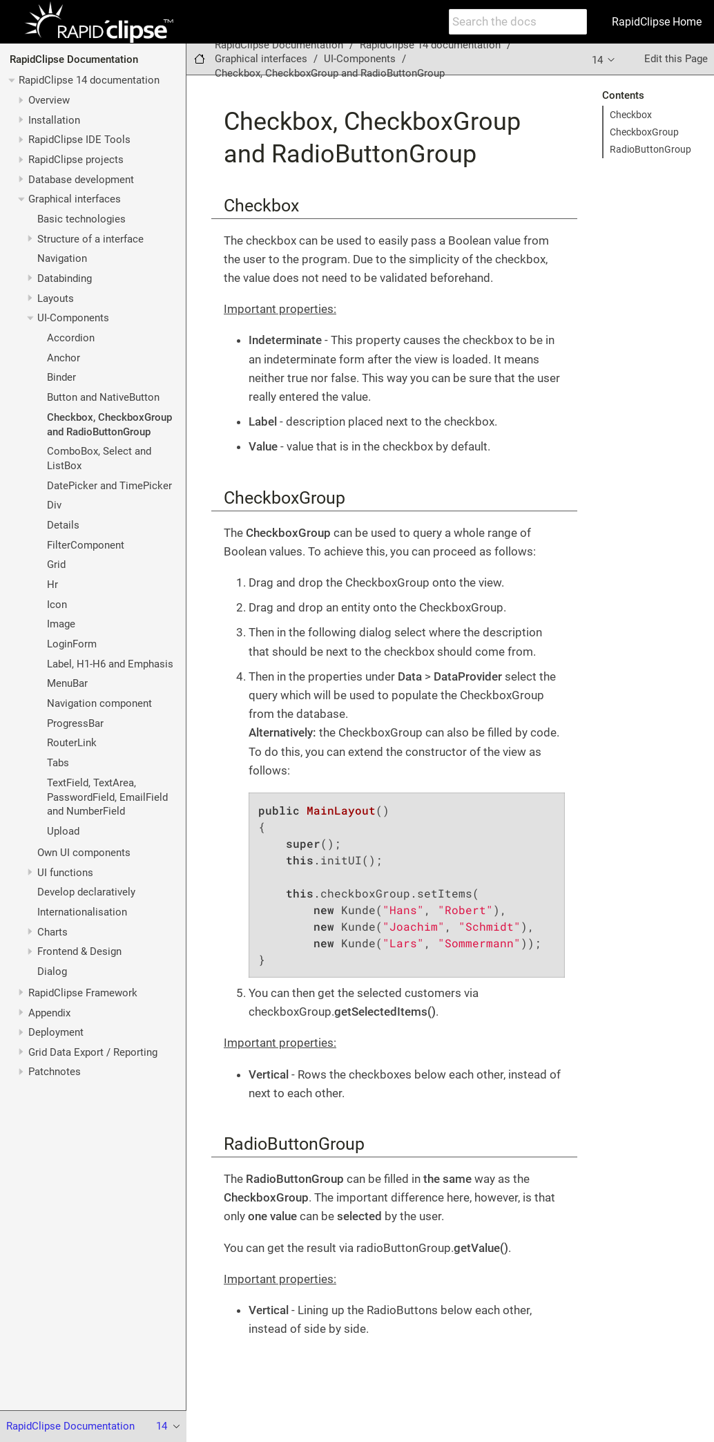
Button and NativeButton (103, 397)
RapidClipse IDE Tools (79, 139)
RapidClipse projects (76, 159)
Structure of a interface (90, 239)
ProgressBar (75, 723)
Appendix (49, 1013)
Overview (49, 100)
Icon (57, 604)
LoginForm (72, 644)
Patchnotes (54, 1071)
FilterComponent (85, 545)
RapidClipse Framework (82, 993)
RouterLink (72, 743)
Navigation (62, 258)
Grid (56, 564)
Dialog (52, 971)
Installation (54, 120)
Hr (52, 584)
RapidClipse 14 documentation (89, 80)
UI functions (65, 872)
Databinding (64, 278)
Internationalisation (82, 912)
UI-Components (73, 318)
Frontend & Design (79, 951)
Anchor (63, 358)
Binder (61, 377)
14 (604, 59)
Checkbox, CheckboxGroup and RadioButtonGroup (330, 73)
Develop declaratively (86, 892)
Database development (81, 179)
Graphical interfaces (74, 199)
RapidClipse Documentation (74, 59)
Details (63, 525)
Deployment (56, 1032)
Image (61, 624)
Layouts (55, 298)
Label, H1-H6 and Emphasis (110, 664)
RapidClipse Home (657, 21)
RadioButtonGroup (650, 149)
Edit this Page (676, 59)
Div (54, 505)
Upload (63, 831)
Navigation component (99, 703)
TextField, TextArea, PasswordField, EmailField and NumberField (107, 797)
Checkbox (631, 114)
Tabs (58, 763)
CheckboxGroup (644, 131)
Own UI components (84, 852)
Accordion (71, 338)
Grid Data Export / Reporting (92, 1052)
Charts (52, 932)
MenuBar (67, 683)
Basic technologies (81, 219)
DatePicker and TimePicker (109, 486)
